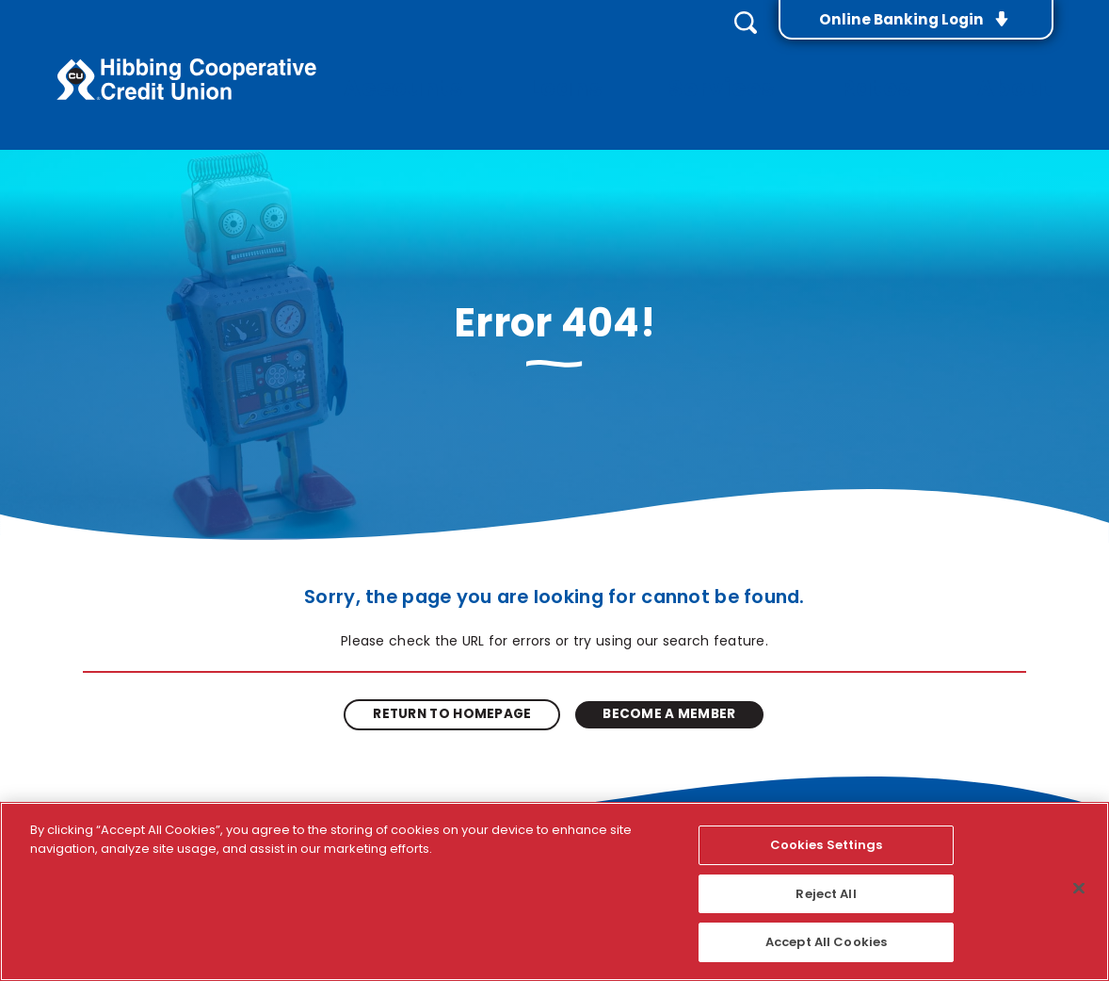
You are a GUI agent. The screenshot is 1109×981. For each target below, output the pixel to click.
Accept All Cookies (826, 942)
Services (777, 67)
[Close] (1079, 888)
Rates (906, 67)
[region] (554, 891)
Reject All (826, 894)
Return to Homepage (456, 697)
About (1026, 67)
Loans (647, 67)
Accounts (511, 67)
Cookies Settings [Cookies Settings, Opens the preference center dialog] (826, 845)
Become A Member (665, 697)
